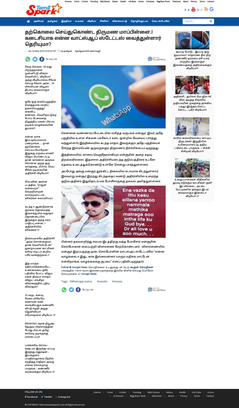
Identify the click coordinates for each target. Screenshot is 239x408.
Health (123, 1)
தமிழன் (68, 51)
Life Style (132, 1)
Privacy (194, 1)
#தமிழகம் (80, 51)
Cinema (68, 1)
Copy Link (52, 59)
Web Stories (105, 1)
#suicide (101, 281)
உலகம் (79, 21)
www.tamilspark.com (54, 404)
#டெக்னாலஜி (92, 51)
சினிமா (104, 21)
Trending (94, 1)
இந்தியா (66, 21)
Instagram (62, 397)
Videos (115, 1)
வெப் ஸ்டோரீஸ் (161, 21)
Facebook (31, 397)
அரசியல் (39, 21)
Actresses (150, 1)
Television (176, 1)
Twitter (46, 397)
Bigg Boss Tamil (163, 1)
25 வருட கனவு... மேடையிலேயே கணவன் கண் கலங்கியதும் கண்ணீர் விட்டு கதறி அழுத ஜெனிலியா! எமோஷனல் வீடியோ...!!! (40, 305)
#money (116, 281)
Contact (210, 1)
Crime (76, 1)
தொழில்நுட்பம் (139, 21)
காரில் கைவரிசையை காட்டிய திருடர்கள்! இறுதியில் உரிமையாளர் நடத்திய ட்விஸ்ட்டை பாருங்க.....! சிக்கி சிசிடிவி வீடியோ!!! (192, 145)
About (185, 1)
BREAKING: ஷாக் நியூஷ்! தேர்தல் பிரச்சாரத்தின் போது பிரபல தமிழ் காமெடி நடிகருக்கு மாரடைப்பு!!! (39, 330)
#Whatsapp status (81, 281)
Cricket (85, 1)
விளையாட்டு (119, 21)
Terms (202, 1)
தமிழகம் (52, 21)
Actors (141, 1)
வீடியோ (91, 21)
